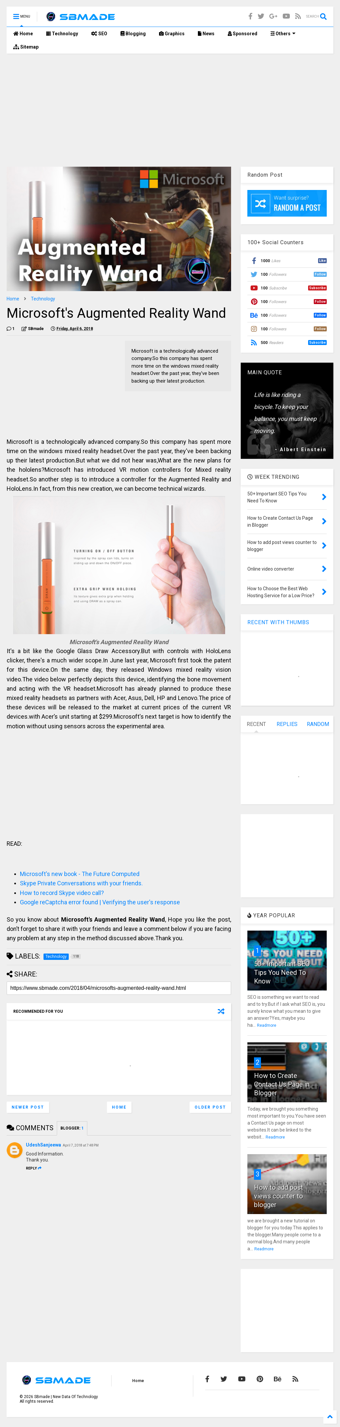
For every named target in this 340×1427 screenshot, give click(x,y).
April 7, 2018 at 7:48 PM (81, 1145)
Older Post (210, 1107)
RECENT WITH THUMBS (278, 622)
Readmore (266, 1025)
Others (283, 33)
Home (23, 33)
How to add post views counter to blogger (278, 1196)
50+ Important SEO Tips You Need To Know (282, 972)
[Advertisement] (170, 110)
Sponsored (242, 33)
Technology (62, 33)
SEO (99, 33)
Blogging (133, 33)
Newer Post (28, 1107)
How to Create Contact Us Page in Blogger (281, 1084)
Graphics (172, 33)
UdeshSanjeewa (43, 1145)
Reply (34, 1168)
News (206, 33)
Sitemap (26, 47)
